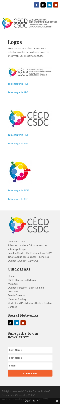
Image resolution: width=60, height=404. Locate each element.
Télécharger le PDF (18, 83)
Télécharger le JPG (18, 92)
